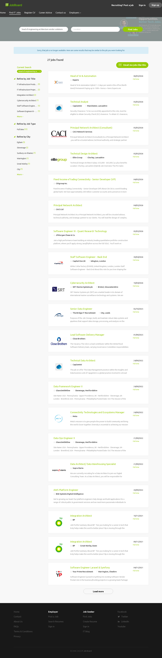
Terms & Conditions (23, 631)
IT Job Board (87, 651)
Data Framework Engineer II (67, 386)
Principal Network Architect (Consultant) (91, 127)
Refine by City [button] (23, 136)
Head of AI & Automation (83, 75)
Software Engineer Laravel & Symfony (90, 567)
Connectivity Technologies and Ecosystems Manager (97, 412)
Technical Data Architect (82, 360)
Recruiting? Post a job (123, 5)
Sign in (142, 5)
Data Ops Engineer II (64, 438)
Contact (17, 616)
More (19, 116)
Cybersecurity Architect (82, 282)
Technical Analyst (79, 101)
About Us (18, 621)
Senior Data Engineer (81, 308)
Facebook (122, 611)
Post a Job (53, 616)
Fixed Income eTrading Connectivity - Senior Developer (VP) (84, 179)
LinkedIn (125, 621)
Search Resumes (56, 621)
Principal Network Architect (67, 205)
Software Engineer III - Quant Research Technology (80, 231)
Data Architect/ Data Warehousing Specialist (93, 463)
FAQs (16, 626)
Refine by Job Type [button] (26, 123)
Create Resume (90, 621)
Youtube (121, 626)
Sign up (155, 5)
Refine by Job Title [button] (25, 78)
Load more (98, 591)
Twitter (124, 616)
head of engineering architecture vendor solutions (30, 71)
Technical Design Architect (84, 153)
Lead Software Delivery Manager (87, 334)
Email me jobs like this (134, 65)
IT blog (86, 631)
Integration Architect (81, 515)
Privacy (17, 636)
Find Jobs (133, 29)
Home (16, 611)
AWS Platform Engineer (65, 489)
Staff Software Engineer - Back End (88, 256)
